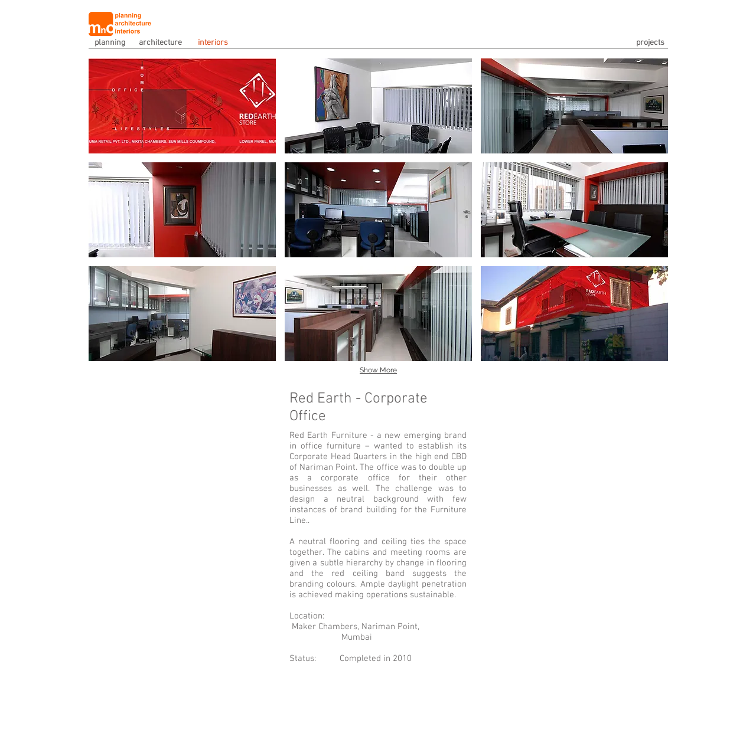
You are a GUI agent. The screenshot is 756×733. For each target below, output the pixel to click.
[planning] (112, 43)
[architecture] (168, 43)
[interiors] (215, 43)
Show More (378, 370)
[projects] (634, 43)
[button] (182, 105)
